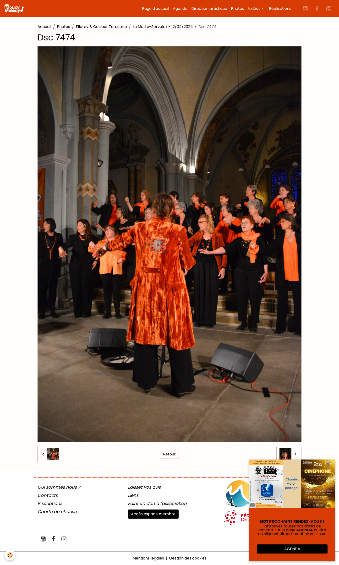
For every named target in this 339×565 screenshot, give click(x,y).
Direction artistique (209, 8)
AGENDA (292, 549)
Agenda (180, 8)
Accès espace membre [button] (153, 514)
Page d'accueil (155, 8)
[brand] (15, 8)
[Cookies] (10, 555)
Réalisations (280, 8)
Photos (237, 8)
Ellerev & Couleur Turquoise (101, 26)
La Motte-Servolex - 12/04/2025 (163, 26)
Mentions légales (148, 558)
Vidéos (254, 8)
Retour (169, 454)
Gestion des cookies (188, 558)
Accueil (44, 26)
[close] (328, 464)
